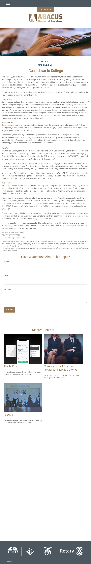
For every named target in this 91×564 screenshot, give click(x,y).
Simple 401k (10, 366)
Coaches (8, 415)
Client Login (45, 9)
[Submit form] (9, 310)
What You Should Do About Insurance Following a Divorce (60, 368)
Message (7, 289)
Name (6, 261)
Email (6, 275)
